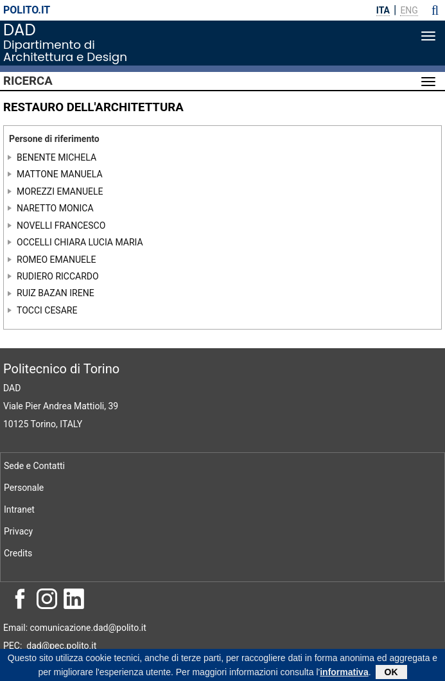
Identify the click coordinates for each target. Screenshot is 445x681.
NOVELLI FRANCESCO (61, 225)
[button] (435, 10)
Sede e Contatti (34, 466)
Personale (24, 487)
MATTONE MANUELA (60, 174)
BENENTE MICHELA (56, 157)
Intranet (19, 509)
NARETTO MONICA (55, 208)
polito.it (26, 10)
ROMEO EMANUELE (56, 259)
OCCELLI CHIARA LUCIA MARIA (80, 242)
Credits (18, 553)
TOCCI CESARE (47, 310)
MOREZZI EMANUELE (60, 191)
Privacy (18, 531)
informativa (344, 674)
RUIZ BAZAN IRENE (55, 293)
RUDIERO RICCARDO (58, 276)
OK (391, 674)
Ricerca (28, 81)
